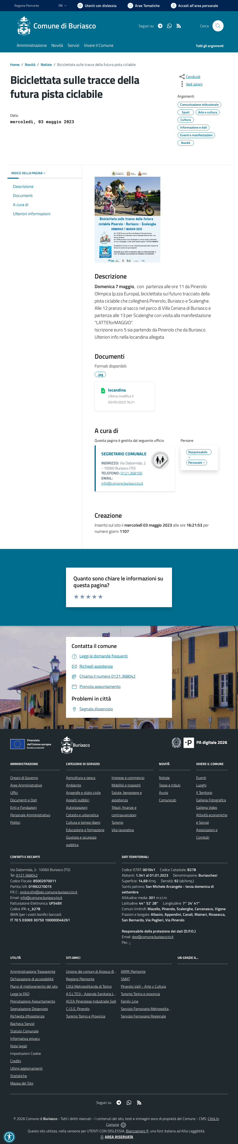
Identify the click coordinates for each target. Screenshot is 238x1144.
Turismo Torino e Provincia (85, 1016)
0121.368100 (131, 473)
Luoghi (201, 785)
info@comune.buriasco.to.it (122, 483)
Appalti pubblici (77, 800)
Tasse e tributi (169, 785)
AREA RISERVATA (116, 1137)
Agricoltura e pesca (80, 777)
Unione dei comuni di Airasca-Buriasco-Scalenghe (104, 971)
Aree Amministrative (26, 785)
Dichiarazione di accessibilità (31, 979)
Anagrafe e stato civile (83, 792)
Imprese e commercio (128, 777)
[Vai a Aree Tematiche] (143, 5)
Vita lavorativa (123, 830)
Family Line (129, 1001)
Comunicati (167, 800)
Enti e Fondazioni (23, 807)
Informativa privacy (25, 1038)
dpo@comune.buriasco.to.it (153, 937)
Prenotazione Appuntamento (32, 1001)
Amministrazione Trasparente (32, 971)
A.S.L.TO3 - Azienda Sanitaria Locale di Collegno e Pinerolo (111, 994)
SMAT (125, 979)
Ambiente (73, 785)
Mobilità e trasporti (126, 785)
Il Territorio (204, 792)
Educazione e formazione (85, 830)
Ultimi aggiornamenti (26, 1068)
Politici (15, 822)
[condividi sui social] (189, 76)
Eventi (201, 777)
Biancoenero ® (137, 1131)
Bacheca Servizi (22, 1023)
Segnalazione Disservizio (29, 1008)
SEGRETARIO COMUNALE (123, 454)
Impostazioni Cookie (25, 1053)
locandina (117, 390)
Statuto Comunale (24, 1031)
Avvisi (163, 792)
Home (15, 64)
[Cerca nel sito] (218, 25)
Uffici (14, 792)
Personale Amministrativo (30, 815)
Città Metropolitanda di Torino (89, 986)
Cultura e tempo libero (83, 822)
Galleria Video (206, 807)
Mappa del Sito (21, 1083)
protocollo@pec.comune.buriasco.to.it (48, 892)
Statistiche (18, 1076)
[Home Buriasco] (58, 25)
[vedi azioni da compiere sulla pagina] (191, 84)
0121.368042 (27, 875)
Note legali (18, 1046)
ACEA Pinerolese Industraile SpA (91, 1001)
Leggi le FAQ (20, 994)
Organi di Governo (24, 777)
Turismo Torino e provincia (140, 994)
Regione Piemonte (80, 979)
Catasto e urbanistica (82, 815)
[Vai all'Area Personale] (194, 5)
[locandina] (103, 390)
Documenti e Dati (23, 800)
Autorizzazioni (76, 807)
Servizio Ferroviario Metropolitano (146, 1008)
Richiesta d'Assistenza (27, 1016)
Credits (15, 1061)
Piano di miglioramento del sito (34, 986)
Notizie (46, 64)
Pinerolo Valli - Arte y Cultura (143, 986)
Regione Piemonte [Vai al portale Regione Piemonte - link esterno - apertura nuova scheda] (26, 5)
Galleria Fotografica (211, 800)
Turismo (117, 822)
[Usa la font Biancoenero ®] (97, 5)
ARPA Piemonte (133, 971)
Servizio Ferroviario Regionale (143, 1016)
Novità (30, 64)
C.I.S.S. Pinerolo (77, 1008)
